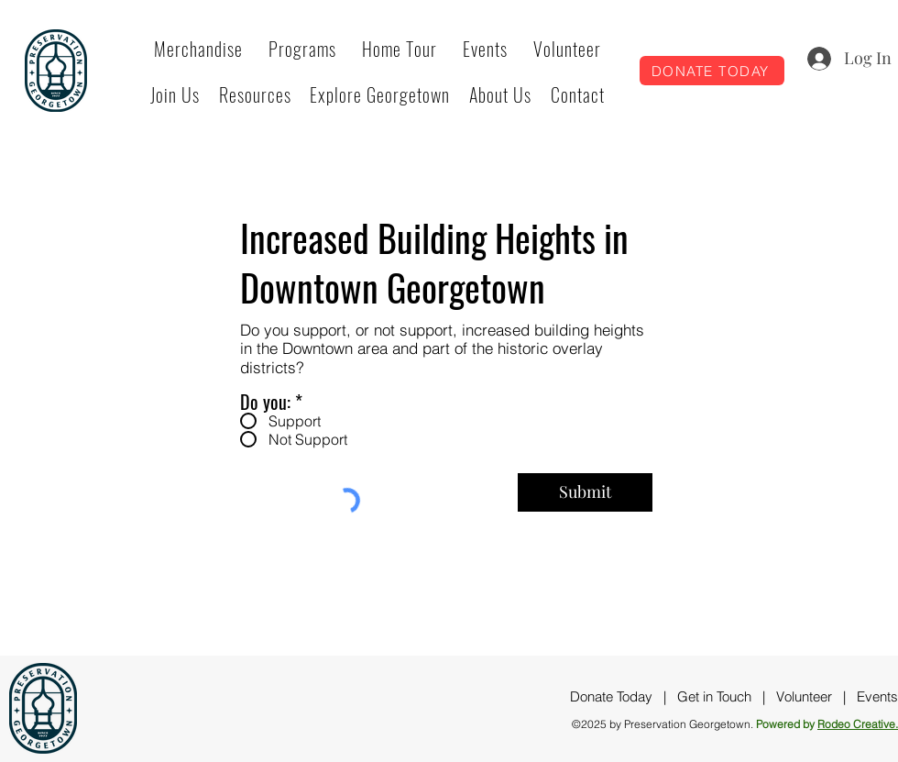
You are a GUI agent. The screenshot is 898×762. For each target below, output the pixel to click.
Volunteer (804, 696)
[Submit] (585, 492)
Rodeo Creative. (857, 724)
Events (877, 696)
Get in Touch (714, 696)
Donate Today (611, 696)
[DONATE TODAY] (712, 70)
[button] (302, 49)
